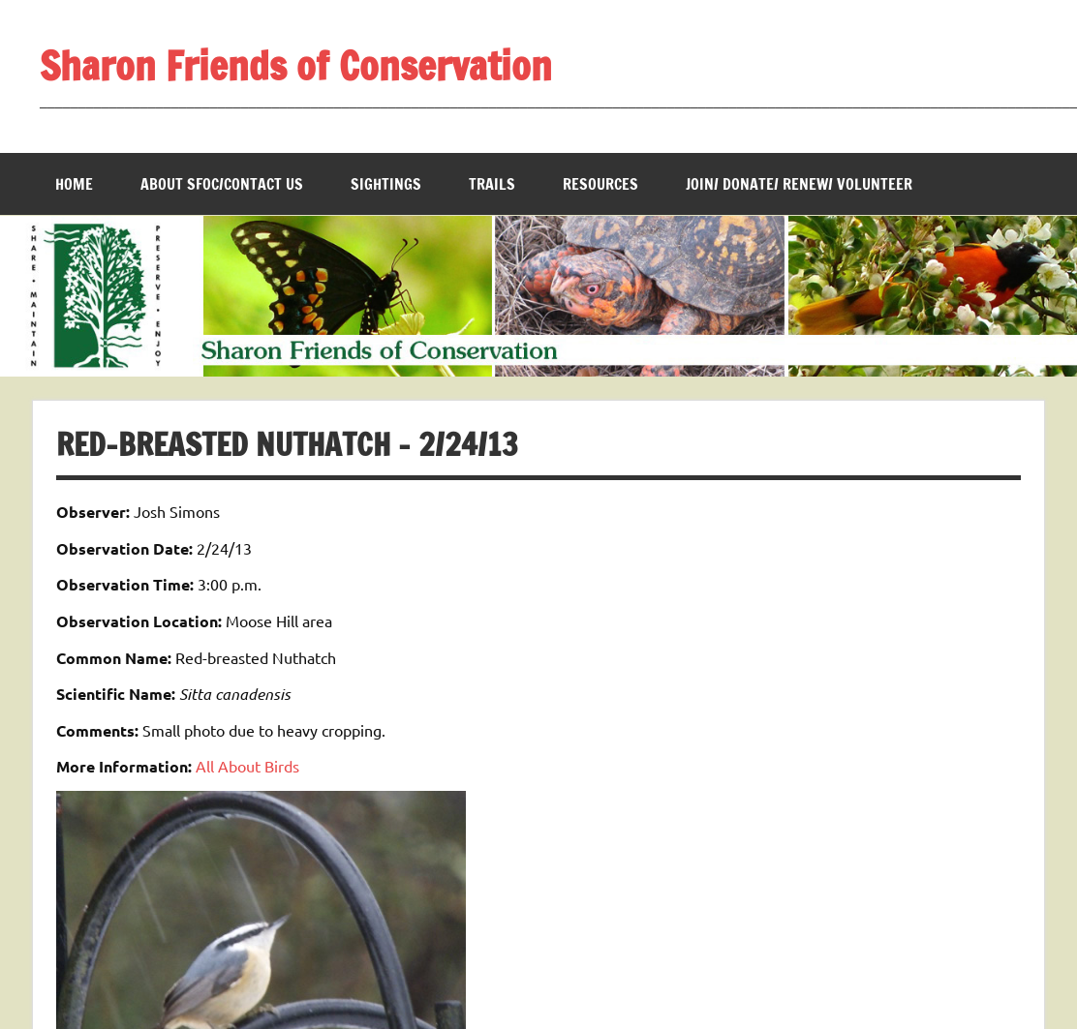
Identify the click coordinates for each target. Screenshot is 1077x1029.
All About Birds (247, 765)
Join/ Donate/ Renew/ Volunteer (799, 184)
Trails (492, 184)
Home (74, 184)
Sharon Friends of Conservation (296, 65)
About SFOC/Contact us (221, 184)
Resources (600, 184)
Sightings (386, 184)
